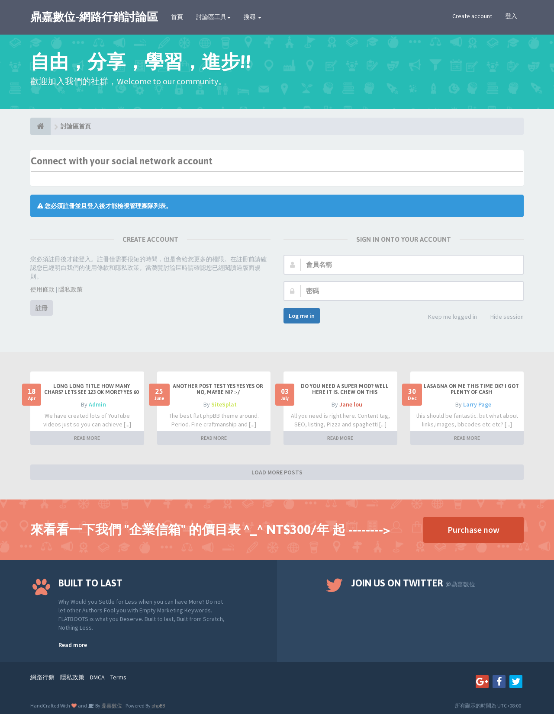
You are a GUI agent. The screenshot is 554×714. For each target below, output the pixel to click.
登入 (511, 16)
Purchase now (473, 529)
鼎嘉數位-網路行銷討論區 (94, 16)
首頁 (177, 17)
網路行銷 (42, 677)
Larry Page (477, 404)
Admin (97, 404)
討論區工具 (213, 17)
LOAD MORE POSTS (277, 472)
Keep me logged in (448, 317)
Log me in (302, 316)
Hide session (502, 317)
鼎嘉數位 (111, 705)
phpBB (158, 705)
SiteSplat (224, 404)
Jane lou (350, 404)
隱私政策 (70, 289)
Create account (472, 16)
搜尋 (252, 17)
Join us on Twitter (413, 583)
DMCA (97, 677)
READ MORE (87, 438)
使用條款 (42, 289)
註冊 (41, 308)
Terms (118, 677)
